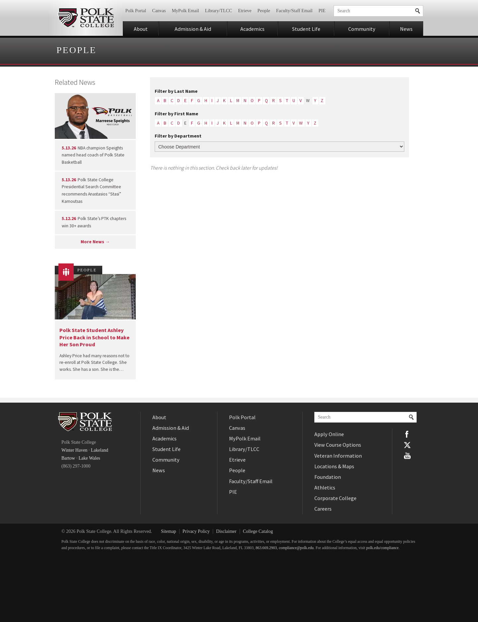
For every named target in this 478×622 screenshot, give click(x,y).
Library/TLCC (218, 10)
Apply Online (329, 434)
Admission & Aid (193, 29)
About (141, 29)
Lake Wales (89, 458)
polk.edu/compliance (382, 548)
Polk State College (85, 18)
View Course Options (337, 444)
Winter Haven (74, 450)
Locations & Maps (334, 466)
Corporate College (335, 498)
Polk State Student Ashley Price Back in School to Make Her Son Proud (94, 337)
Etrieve (244, 10)
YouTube (407, 455)
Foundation (327, 477)
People (264, 10)
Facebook (407, 434)
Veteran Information (338, 455)
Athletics (324, 487)
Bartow (68, 458)
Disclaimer (226, 531)
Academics (252, 29)
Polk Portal (135, 10)
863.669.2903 (266, 548)
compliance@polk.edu (296, 548)
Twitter (407, 445)
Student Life (306, 29)
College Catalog (258, 531)
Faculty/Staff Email (294, 10)
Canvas (159, 10)
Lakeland (99, 450)
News (406, 29)
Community (361, 29)
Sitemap (168, 531)
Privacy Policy (196, 531)
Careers (323, 508)
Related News (75, 82)
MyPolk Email (185, 10)
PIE (322, 10)
